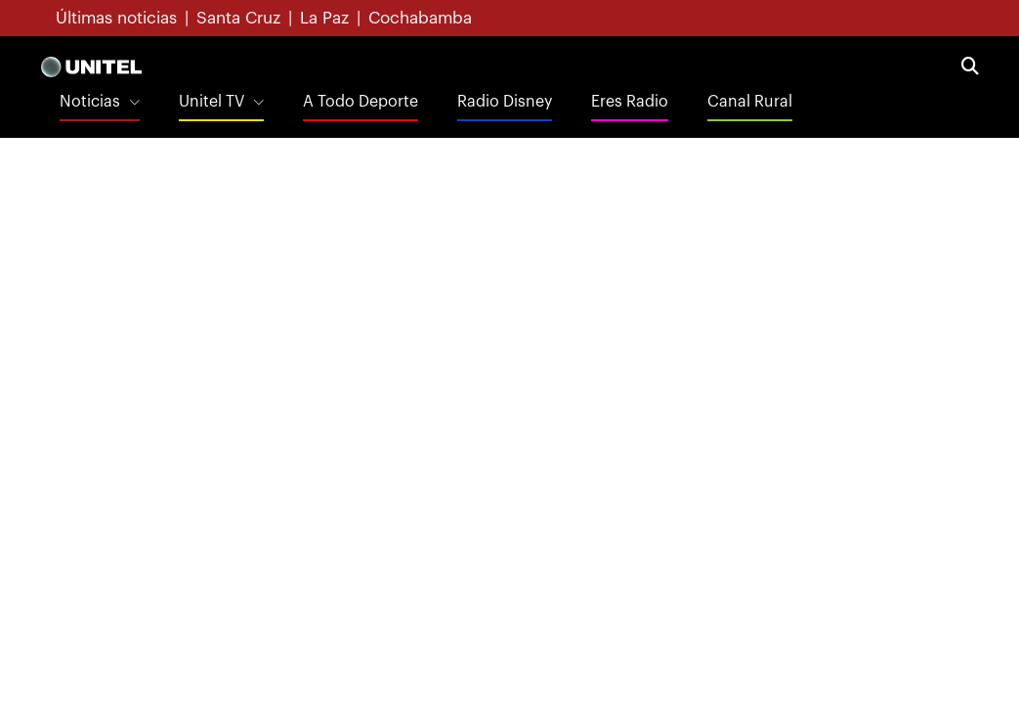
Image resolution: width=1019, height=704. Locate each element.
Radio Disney (504, 102)
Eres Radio (629, 102)
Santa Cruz (238, 18)
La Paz (324, 18)
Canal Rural (749, 102)
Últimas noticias (116, 18)
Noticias (90, 102)
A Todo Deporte (360, 102)
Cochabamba (420, 18)
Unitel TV (211, 102)
